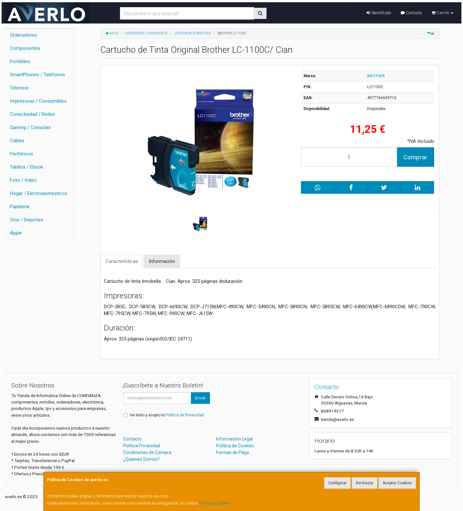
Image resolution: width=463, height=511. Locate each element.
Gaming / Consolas (30, 127)
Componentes (25, 48)
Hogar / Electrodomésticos (39, 193)
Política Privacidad (141, 445)
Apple (16, 233)
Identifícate (379, 12)
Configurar (337, 483)
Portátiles (20, 61)
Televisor (19, 88)
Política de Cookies (214, 503)
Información (162, 261)
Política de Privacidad (185, 415)
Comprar (415, 157)
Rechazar (364, 483)
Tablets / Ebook (26, 167)
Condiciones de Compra (147, 452)
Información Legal (234, 438)
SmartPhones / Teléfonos (37, 75)
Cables (17, 141)
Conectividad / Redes (32, 114)
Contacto (411, 12)
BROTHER (376, 76)
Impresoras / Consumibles (38, 101)
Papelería (19, 206)
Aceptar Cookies (397, 483)
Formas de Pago (232, 452)
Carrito (442, 12)
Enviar (200, 398)
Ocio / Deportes (26, 220)
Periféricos (21, 154)
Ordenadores (23, 35)
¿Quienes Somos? (141, 459)
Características (122, 261)
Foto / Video (23, 180)
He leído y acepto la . (167, 415)
